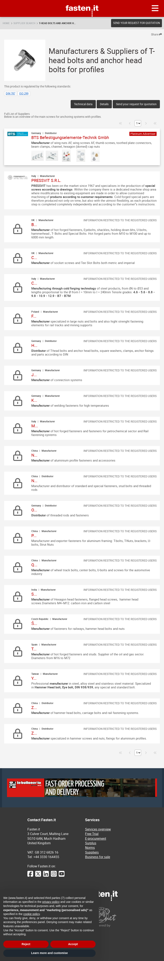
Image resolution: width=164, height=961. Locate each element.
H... (34, 345)
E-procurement (95, 838)
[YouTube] (61, 876)
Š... (34, 623)
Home (6, 23)
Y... (33, 678)
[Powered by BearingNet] (111, 917)
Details (104, 104)
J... (34, 374)
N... (34, 455)
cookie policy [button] (31, 914)
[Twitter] (38, 876)
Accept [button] (73, 944)
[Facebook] (30, 876)
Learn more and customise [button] (49, 953)
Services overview (98, 829)
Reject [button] (26, 944)
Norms (90, 847)
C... (34, 257)
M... (34, 426)
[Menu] (155, 8)
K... (34, 400)
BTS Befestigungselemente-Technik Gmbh (70, 137)
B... (34, 224)
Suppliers (92, 852)
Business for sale (97, 857)
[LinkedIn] (46, 876)
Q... (34, 565)
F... (33, 316)
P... (33, 535)
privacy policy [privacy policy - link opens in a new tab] (51, 901)
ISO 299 (23, 93)
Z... (34, 707)
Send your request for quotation (136, 23)
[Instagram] (54, 876)
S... (34, 594)
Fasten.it (82, 1)
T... (33, 649)
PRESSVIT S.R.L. (46, 180)
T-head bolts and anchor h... (57, 23)
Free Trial (91, 833)
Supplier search (24, 23)
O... (34, 510)
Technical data (83, 104)
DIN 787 (10, 93)
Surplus (90, 843)
